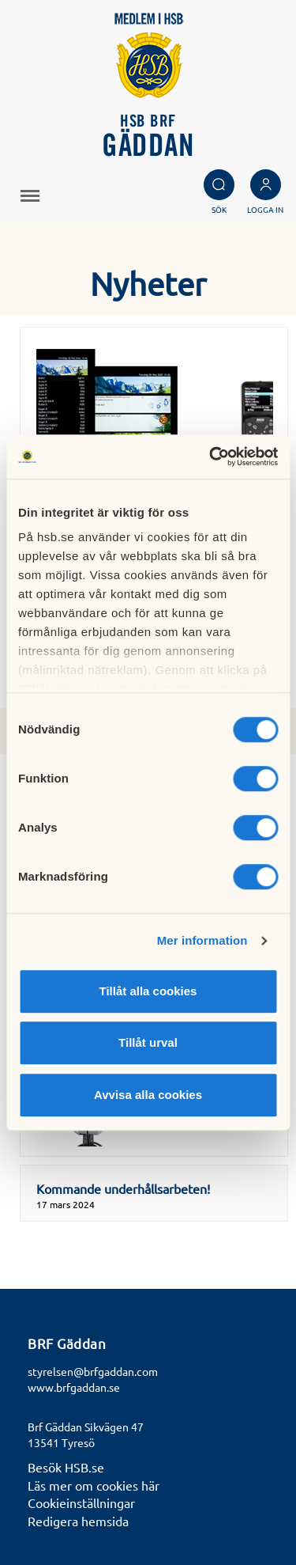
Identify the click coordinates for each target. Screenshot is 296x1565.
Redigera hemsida (78, 1521)
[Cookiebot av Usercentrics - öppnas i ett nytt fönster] (211, 456)
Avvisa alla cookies (148, 1094)
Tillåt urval (148, 1042)
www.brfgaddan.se (74, 1387)
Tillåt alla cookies (148, 991)
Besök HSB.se (66, 1467)
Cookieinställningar (81, 1502)
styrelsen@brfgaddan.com (93, 1371)
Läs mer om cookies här (93, 1485)
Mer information (202, 940)
